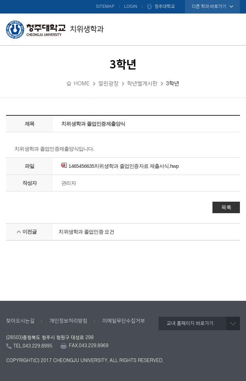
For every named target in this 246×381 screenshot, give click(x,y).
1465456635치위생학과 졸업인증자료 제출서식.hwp (120, 166)
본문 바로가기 (123, 0)
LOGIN (130, 6)
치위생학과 (55, 29)
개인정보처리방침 (68, 321)
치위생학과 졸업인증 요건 (86, 231)
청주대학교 (165, 6)
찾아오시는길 (20, 321)
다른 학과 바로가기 (209, 6)
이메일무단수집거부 (123, 321)
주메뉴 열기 (233, 29)
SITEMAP (105, 6)
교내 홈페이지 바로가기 (190, 323)
